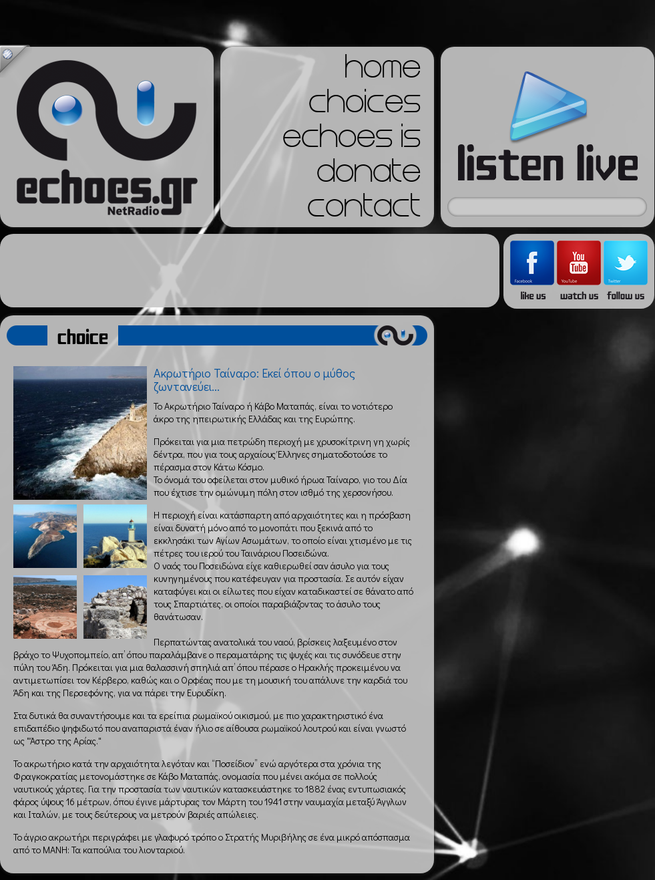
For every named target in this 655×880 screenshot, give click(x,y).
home (383, 71)
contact (364, 210)
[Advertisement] (250, 271)
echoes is (351, 140)
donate (368, 175)
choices (364, 105)
